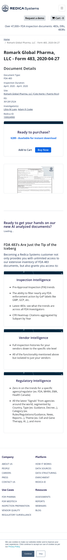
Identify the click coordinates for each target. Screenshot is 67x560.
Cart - (58, 18)
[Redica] (20, 8)
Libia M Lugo (10, 109)
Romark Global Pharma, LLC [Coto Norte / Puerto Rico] (31, 93)
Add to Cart (25, 150)
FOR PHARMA (9, 496)
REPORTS (40, 501)
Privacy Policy (14, 547)
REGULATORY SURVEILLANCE (16, 514)
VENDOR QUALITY (11, 510)
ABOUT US (7, 463)
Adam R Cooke (25, 109)
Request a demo (34, 18)
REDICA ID (40, 481)
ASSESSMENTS (42, 496)
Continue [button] (28, 554)
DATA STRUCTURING (45, 472)
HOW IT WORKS (43, 463)
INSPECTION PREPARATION (16, 505)
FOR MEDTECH (9, 501)
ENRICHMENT (42, 477)
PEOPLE (6, 468)
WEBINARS (40, 505)
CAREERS (6, 472)
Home (7, 39)
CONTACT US (8, 481)
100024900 (9, 117)
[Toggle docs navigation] (62, 8)
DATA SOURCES (43, 468)
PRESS (5, 477)
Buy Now (43, 150)
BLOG (38, 510)
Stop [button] (41, 554)
